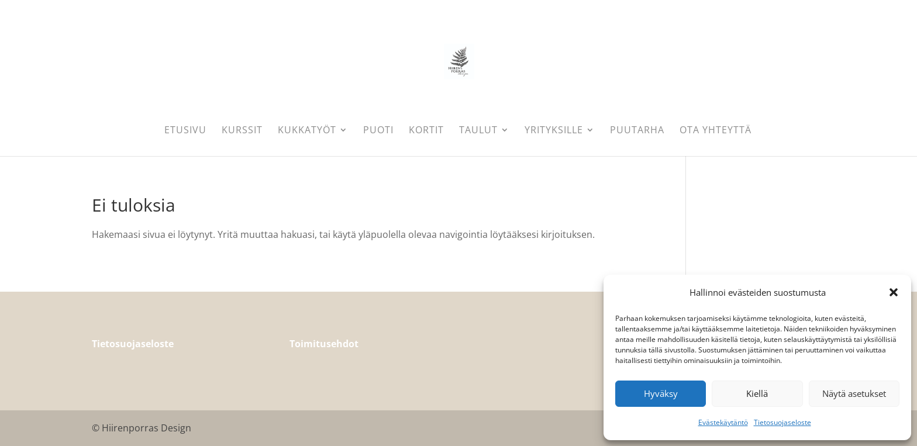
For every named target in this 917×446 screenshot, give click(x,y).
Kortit (426, 131)
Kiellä (757, 393)
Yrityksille (554, 131)
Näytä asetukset (854, 393)
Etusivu (185, 131)
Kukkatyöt (307, 131)
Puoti (378, 131)
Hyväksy (661, 393)
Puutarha (637, 131)
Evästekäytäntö (723, 422)
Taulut (478, 131)
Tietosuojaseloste (782, 422)
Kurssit (242, 131)
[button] (893, 292)
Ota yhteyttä (715, 131)
